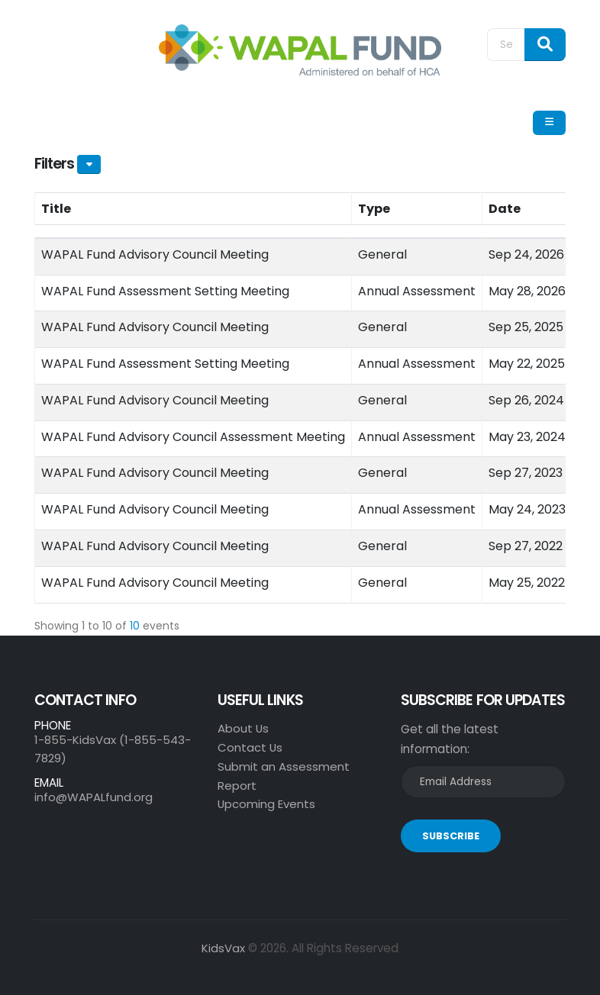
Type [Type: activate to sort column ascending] (374, 208)
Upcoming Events (267, 804)
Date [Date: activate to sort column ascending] (505, 208)
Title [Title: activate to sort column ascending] (56, 208)
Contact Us (250, 747)
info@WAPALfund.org (93, 797)
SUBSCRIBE (450, 835)
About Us (243, 728)
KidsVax (223, 948)
